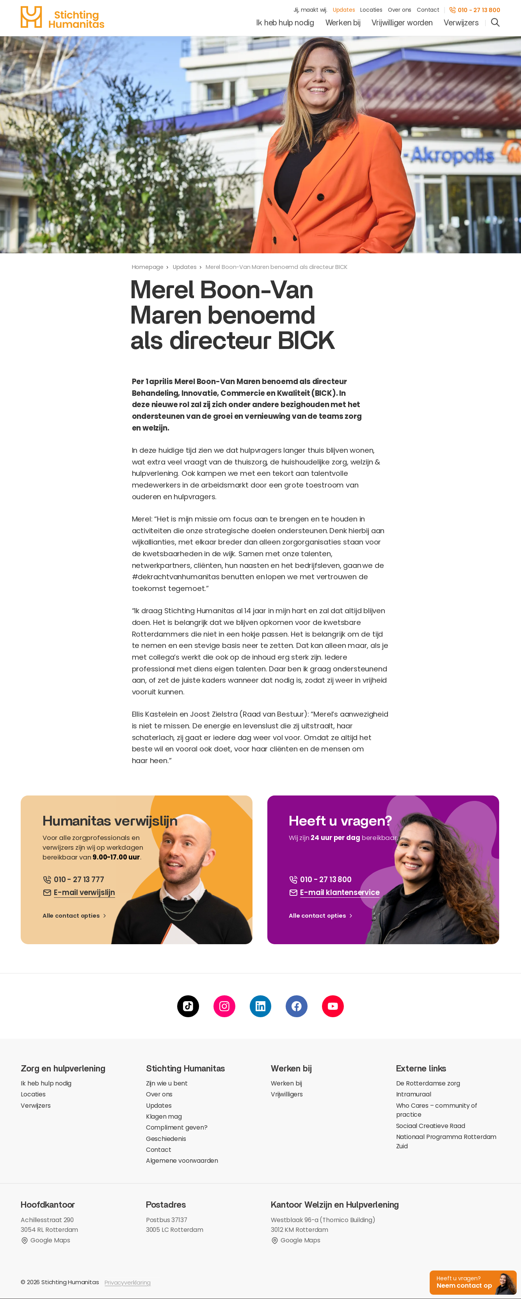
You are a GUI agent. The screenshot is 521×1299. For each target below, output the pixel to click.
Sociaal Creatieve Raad (430, 1126)
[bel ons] (73, 880)
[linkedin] (261, 1007)
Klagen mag (164, 1116)
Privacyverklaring (128, 1283)
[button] (471, 1281)
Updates (344, 10)
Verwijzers (461, 23)
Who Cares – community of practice (437, 1110)
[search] (495, 23)
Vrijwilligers (287, 1094)
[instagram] (224, 1007)
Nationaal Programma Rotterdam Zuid (446, 1142)
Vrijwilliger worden (402, 23)
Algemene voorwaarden (182, 1161)
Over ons (400, 10)
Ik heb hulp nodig (285, 23)
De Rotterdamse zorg (428, 1083)
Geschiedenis (166, 1139)
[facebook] (297, 1007)
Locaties (371, 10)
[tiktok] (188, 1007)
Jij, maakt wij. (310, 10)
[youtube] (333, 1007)
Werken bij (343, 23)
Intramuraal (413, 1094)
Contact (428, 10)
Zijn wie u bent (167, 1083)
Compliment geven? (177, 1127)
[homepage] (62, 17)
